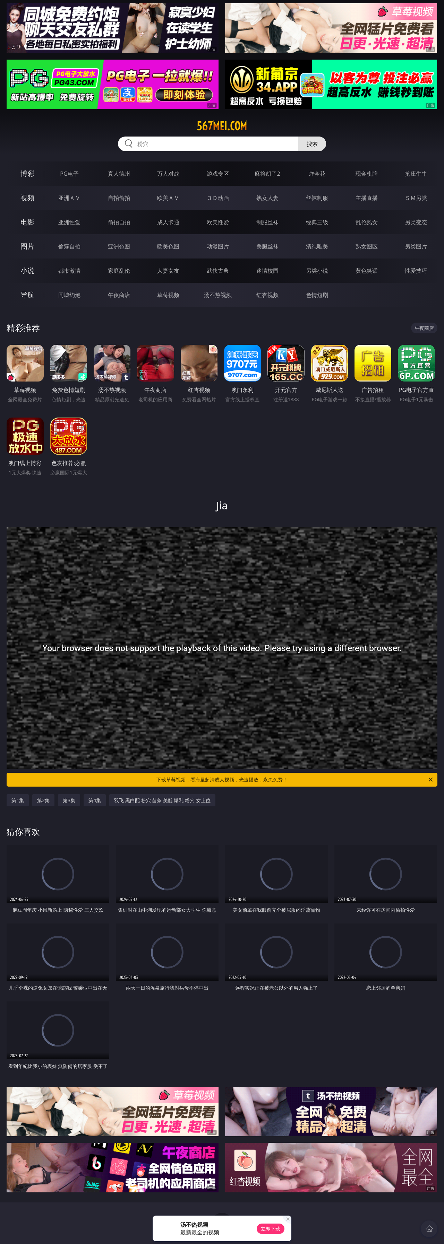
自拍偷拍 (119, 198)
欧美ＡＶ (168, 198)
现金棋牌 (367, 173)
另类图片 (416, 246)
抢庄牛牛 (416, 173)
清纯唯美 (317, 246)
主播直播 (367, 198)
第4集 (94, 800)
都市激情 (69, 270)
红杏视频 (267, 295)
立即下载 (270, 1228)
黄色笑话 (367, 270)
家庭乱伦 (119, 270)
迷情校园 (267, 270)
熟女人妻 (267, 198)
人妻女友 (168, 270)
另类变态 (416, 222)
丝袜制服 (317, 198)
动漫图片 (218, 246)
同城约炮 (69, 295)
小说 (27, 270)
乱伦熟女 (367, 222)
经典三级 (317, 222)
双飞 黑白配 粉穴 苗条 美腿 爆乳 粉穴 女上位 (162, 800)
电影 (27, 222)
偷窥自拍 (69, 246)
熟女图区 (367, 246)
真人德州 (119, 173)
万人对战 (168, 173)
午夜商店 (119, 295)
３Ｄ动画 (218, 198)
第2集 (43, 800)
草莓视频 (168, 295)
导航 (27, 294)
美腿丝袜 (267, 246)
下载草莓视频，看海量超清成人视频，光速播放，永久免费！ (295, 780)
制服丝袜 (267, 222)
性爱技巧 (416, 270)
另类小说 (317, 270)
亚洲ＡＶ (69, 198)
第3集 (69, 800)
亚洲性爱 (69, 222)
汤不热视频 (218, 295)
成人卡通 (168, 222)
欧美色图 (168, 246)
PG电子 (69, 173)
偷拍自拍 (119, 222)
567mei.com (222, 126)
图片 (27, 246)
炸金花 (317, 173)
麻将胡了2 (267, 173)
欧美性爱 (218, 222)
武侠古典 (218, 270)
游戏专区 (218, 173)
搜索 (312, 144)
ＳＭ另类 (416, 198)
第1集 (17, 800)
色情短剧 (317, 295)
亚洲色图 (119, 246)
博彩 (27, 173)
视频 (27, 197)
